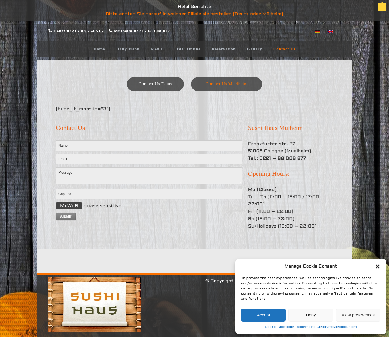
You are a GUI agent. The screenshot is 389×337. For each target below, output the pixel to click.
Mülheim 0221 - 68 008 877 (141, 31)
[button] (377, 266)
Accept (263, 314)
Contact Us (284, 49)
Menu (156, 49)
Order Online (186, 49)
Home (99, 49)
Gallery (254, 49)
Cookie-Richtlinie (279, 327)
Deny (311, 314)
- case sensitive (88, 205)
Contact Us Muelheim (226, 83)
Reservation (224, 49)
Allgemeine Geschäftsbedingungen (327, 327)
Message (149, 175)
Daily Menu (128, 49)
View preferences (358, 314)
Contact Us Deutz (155, 83)
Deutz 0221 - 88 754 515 (77, 31)
